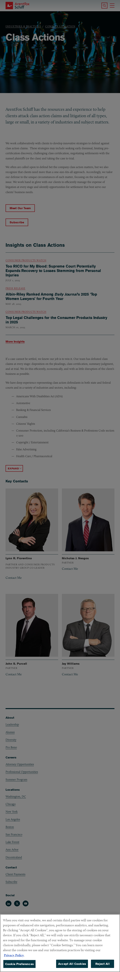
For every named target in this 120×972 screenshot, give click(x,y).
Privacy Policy (14, 961)
